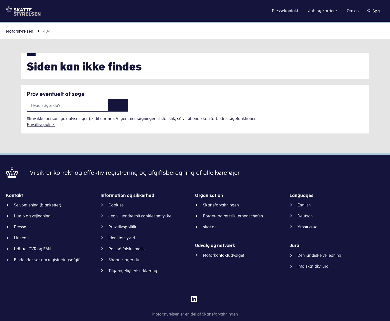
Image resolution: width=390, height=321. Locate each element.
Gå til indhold (195, 10)
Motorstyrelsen (19, 31)
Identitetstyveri (121, 238)
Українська (307, 227)
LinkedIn (22, 238)
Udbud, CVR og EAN (32, 249)
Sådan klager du (123, 259)
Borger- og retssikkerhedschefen (233, 216)
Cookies (116, 205)
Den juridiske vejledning (319, 255)
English (304, 205)
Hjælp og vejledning (32, 216)
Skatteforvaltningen (221, 205)
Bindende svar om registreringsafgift (47, 259)
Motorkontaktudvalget (223, 255)
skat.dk (210, 227)
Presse (20, 227)
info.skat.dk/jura (313, 266)
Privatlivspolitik (41, 124)
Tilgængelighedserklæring (132, 270)
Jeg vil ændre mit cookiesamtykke (139, 216)
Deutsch (305, 216)
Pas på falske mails (126, 249)
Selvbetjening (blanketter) (37, 205)
